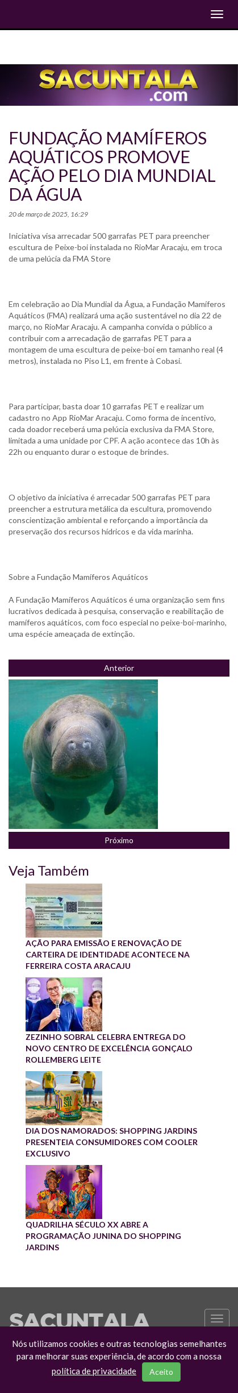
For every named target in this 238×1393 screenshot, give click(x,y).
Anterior (119, 668)
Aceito (161, 1372)
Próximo (119, 840)
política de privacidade (94, 1371)
